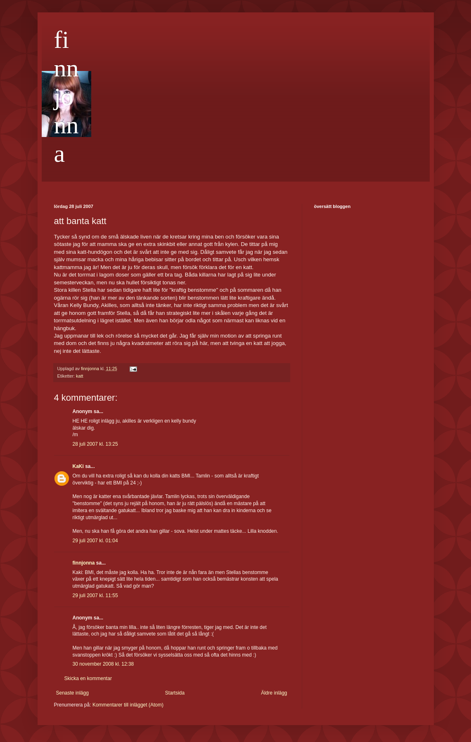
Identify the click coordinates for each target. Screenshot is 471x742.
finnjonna (66, 96)
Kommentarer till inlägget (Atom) (127, 705)
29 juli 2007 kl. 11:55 (95, 595)
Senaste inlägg (72, 693)
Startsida (175, 693)
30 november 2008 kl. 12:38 (103, 664)
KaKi (78, 466)
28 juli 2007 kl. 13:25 (95, 444)
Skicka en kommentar (88, 678)
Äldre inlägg (274, 693)
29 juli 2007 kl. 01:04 (95, 541)
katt (79, 375)
